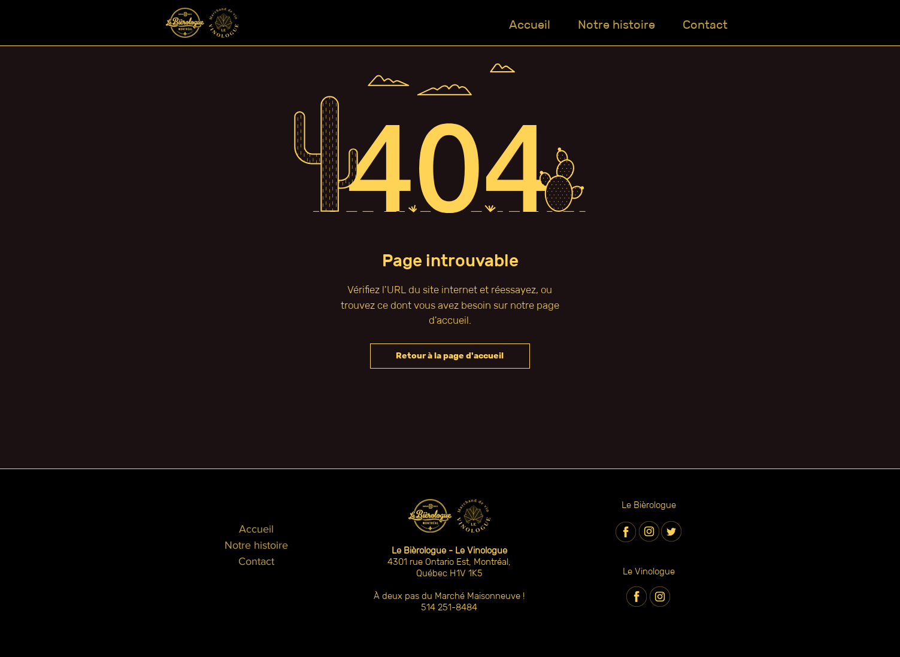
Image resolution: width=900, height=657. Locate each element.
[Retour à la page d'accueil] (450, 356)
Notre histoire (256, 545)
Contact (256, 561)
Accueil (256, 529)
